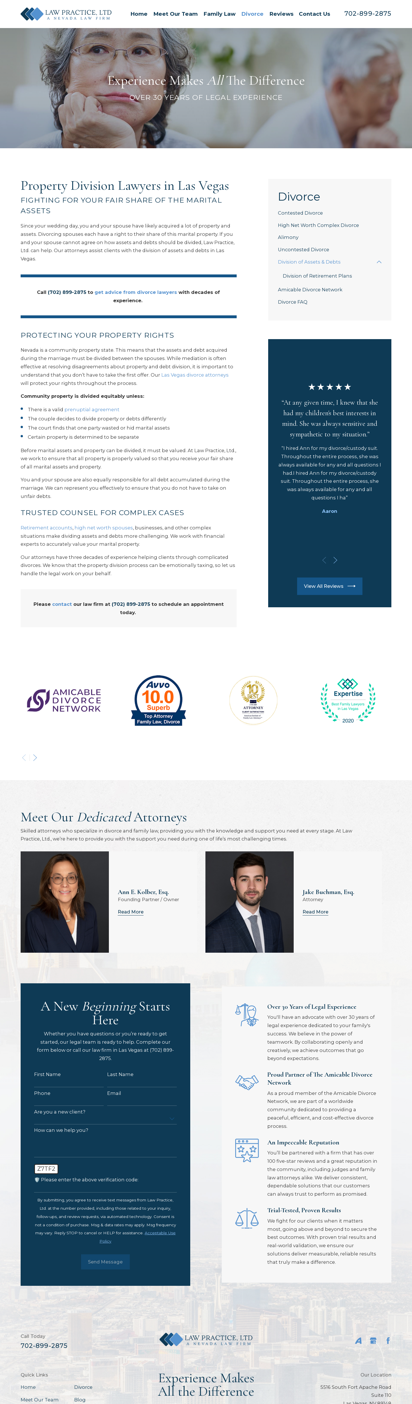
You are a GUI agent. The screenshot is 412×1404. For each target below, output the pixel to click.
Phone (37, 1093)
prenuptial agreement (91, 409)
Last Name (115, 1074)
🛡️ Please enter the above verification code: (81, 1179)
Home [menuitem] (139, 14)
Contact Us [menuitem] (314, 14)
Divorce (83, 1387)
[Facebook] (388, 1340)
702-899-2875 (367, 13)
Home (28, 1387)
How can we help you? (56, 1130)
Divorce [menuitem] (252, 14)
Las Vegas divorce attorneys (195, 375)
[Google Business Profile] (373, 1340)
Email (109, 1093)
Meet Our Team (40, 1400)
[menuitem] (329, 213)
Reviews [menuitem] (281, 14)
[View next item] (335, 560)
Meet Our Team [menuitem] (175, 14)
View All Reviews (329, 586)
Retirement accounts (46, 528)
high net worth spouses (103, 528)
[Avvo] (358, 1340)
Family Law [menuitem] (219, 14)
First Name (42, 1074)
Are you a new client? (54, 1112)
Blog (80, 1400)
